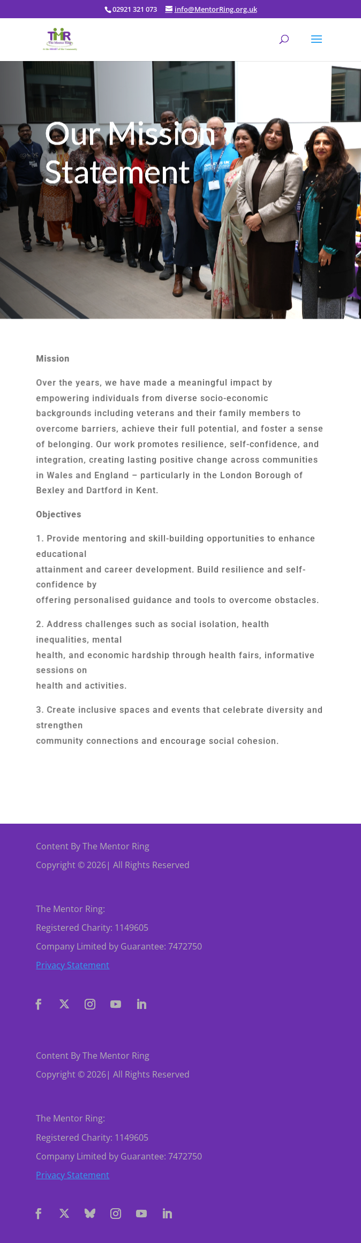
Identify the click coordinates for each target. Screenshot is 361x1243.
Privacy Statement (72, 965)
